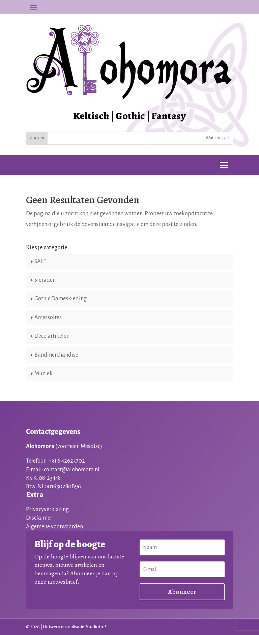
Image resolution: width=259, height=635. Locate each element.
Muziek (43, 373)
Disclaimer (39, 518)
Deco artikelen (51, 336)
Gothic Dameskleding (60, 299)
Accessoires (48, 317)
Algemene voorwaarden (54, 527)
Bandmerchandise (56, 355)
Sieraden (45, 280)
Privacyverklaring (47, 509)
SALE (40, 261)
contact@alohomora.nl (71, 470)
